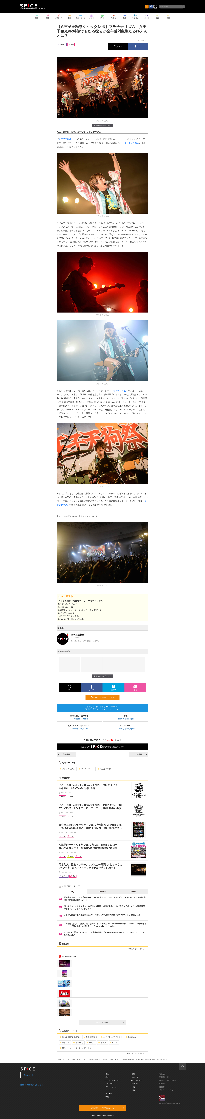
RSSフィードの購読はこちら (104, 697)
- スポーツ (108, 1093)
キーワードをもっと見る (136, 1054)
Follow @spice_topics (79, 719)
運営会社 (162, 1074)
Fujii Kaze (131, 1037)
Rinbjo (114, 1043)
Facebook (29, 1075)
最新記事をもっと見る (137, 949)
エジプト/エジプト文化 (111, 1037)
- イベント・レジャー (112, 1080)
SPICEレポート (86, 769)
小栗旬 (91, 1043)
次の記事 (141, 754)
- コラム (134, 1087)
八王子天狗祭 (65, 139)
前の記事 (64, 754)
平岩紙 (102, 1043)
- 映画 (107, 1097)
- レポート (135, 1084)
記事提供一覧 (164, 1077)
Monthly (133, 892)
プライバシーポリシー (167, 1090)
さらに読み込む (110, 1022)
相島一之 (78, 1043)
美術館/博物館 (90, 1037)
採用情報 (162, 1084)
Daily (72, 892)
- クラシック (109, 1084)
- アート (107, 1090)
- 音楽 (107, 1074)
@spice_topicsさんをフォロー (32, 1085)
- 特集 (133, 1090)
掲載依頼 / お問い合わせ (167, 1080)
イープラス (62, 1059)
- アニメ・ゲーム (110, 1087)
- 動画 (133, 1074)
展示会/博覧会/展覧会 (70, 1037)
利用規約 (162, 1087)
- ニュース (135, 1077)
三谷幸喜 (64, 1043)
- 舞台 (107, 1077)
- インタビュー (136, 1080)
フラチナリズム (131, 143)
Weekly (102, 892)
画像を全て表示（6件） (102, 125)
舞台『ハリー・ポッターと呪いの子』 (76, 1048)
